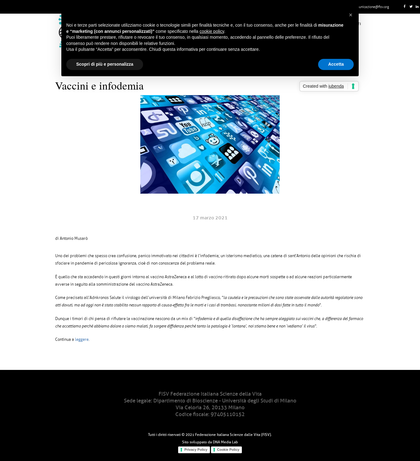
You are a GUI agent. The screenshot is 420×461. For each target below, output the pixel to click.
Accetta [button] (336, 64)
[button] (351, 15)
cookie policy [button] (211, 31)
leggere (82, 339)
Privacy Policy (196, 449)
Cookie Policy (228, 449)
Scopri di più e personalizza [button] (104, 64)
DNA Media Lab (225, 442)
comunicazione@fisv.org (371, 7)
